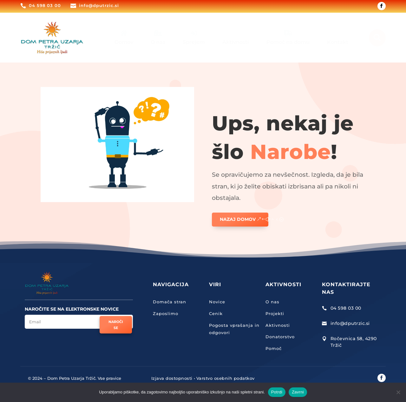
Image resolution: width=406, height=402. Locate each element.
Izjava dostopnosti (172, 378)
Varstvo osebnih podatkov (225, 378)
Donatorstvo (280, 336)
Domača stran (169, 301)
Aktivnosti (277, 325)
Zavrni (298, 392)
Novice (217, 301)
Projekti (274, 313)
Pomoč (273, 348)
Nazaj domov (238, 219)
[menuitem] (124, 37)
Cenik (216, 313)
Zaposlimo (165, 313)
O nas (272, 301)
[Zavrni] (398, 392)
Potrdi (276, 392)
